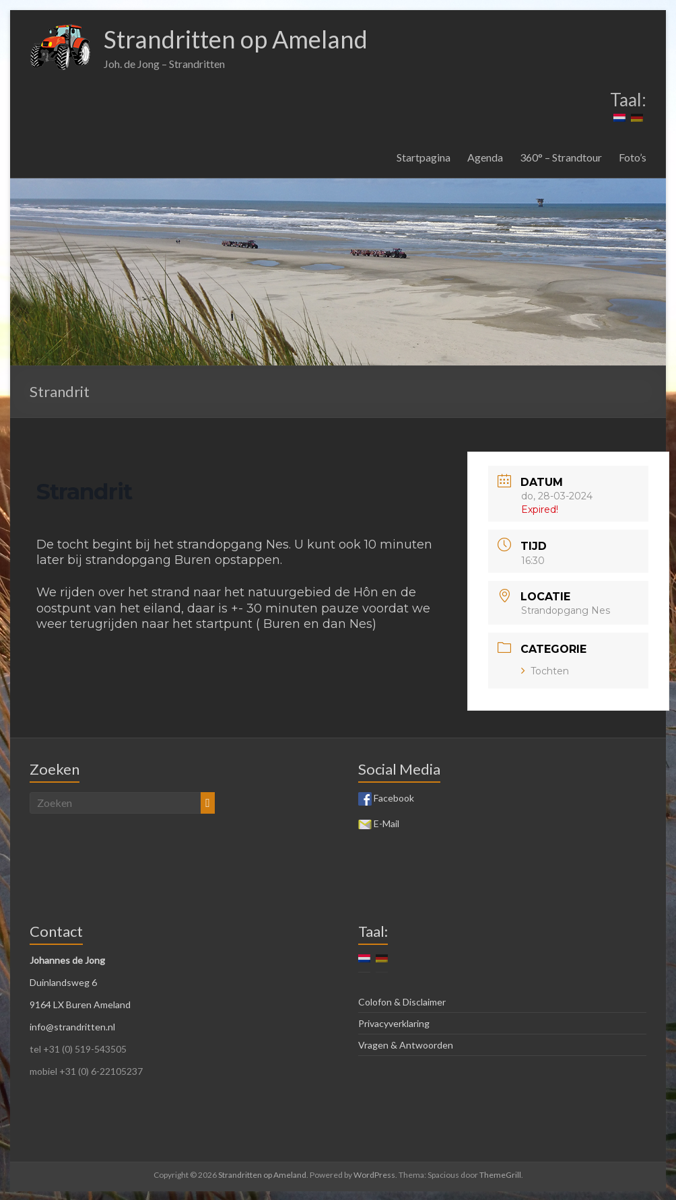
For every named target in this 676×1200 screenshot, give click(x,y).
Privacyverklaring (394, 1023)
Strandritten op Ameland (236, 39)
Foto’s (632, 157)
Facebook (386, 798)
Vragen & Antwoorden (405, 1045)
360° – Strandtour (561, 157)
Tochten (545, 671)
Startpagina (423, 157)
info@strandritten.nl (72, 1026)
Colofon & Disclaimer (402, 1002)
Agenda (485, 157)
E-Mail (378, 823)
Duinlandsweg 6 (63, 982)
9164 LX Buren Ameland (80, 1004)
